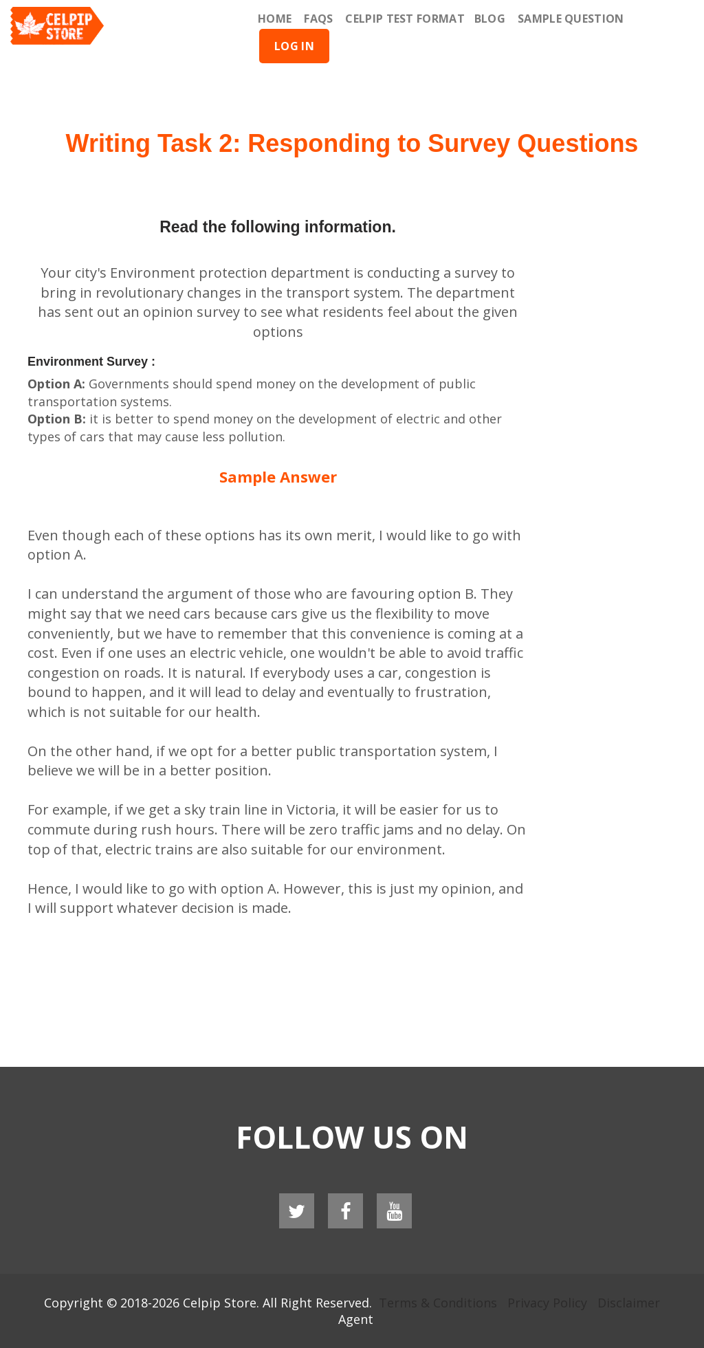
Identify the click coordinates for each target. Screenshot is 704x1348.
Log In (294, 46)
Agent (355, 1319)
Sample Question (571, 18)
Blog (489, 18)
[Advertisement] (352, 82)
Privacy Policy (547, 1302)
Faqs (318, 18)
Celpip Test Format (404, 18)
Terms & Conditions (438, 1302)
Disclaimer (628, 1302)
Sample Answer (278, 476)
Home (275, 18)
